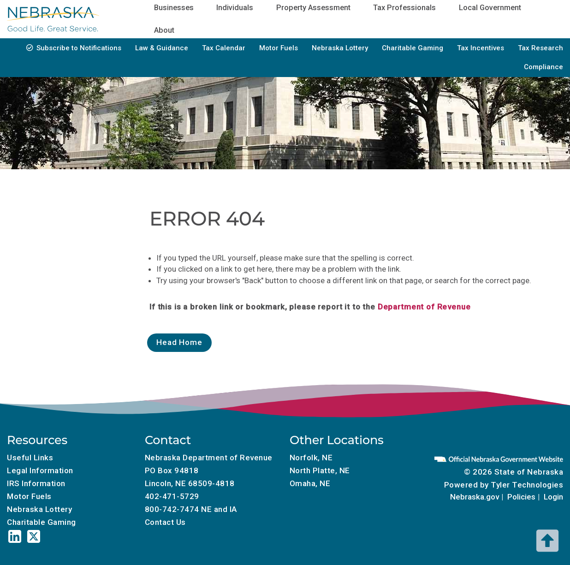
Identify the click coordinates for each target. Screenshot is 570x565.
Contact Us (165, 522)
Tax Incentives (480, 48)
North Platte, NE (320, 470)
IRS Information (36, 483)
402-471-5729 (172, 496)
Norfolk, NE (311, 457)
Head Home (179, 342)
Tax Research (540, 48)
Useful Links (30, 457)
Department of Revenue (424, 306)
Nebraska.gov (474, 496)
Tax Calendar (223, 48)
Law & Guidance (161, 48)
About (164, 30)
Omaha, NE (310, 483)
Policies (521, 496)
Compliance (543, 67)
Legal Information (40, 470)
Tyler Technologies (527, 484)
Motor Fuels (278, 48)
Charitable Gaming (412, 48)
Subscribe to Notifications (78, 48)
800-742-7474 (172, 509)
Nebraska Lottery (340, 48)
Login (553, 496)
